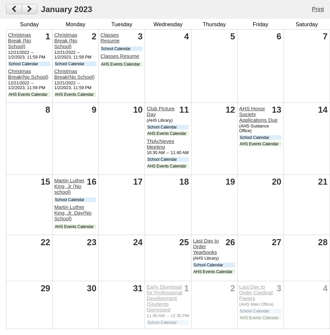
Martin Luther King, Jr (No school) (69, 186)
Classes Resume (110, 37)
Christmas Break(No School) (28, 74)
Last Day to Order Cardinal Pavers (256, 292)
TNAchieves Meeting (160, 144)
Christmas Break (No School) (19, 40)
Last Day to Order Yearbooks (206, 246)
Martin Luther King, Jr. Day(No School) (73, 212)
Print (318, 9)
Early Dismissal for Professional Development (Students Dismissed (164, 298)
